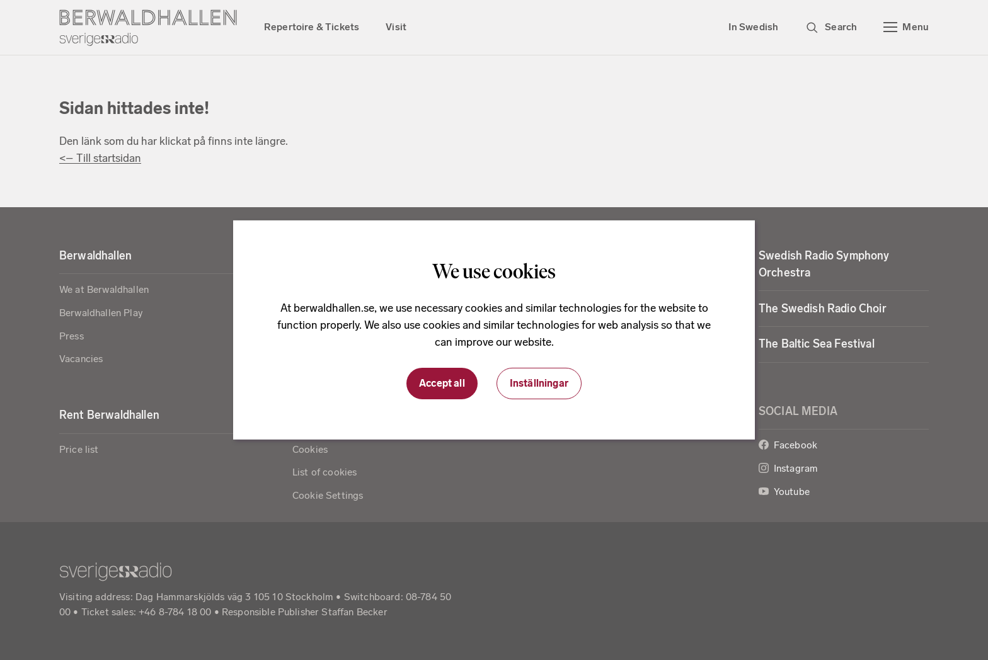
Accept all (442, 383)
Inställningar (539, 383)
